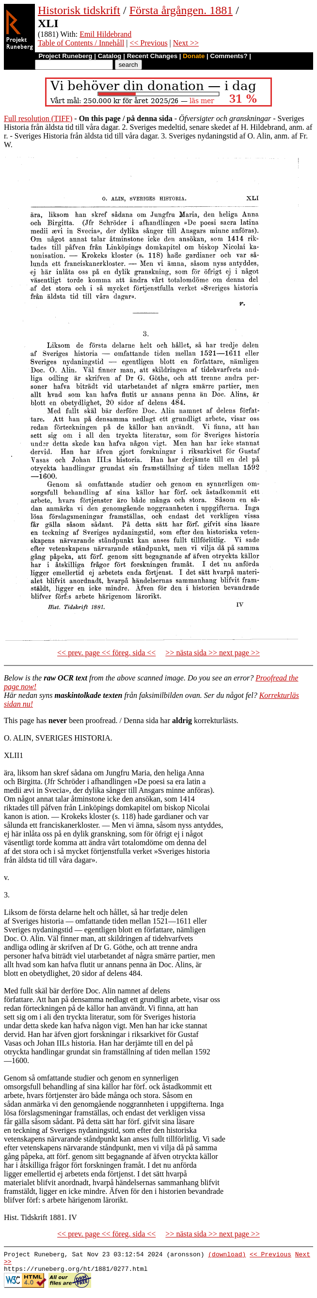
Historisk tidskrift (79, 10)
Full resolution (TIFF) (38, 118)
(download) (227, 1255)
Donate (194, 56)
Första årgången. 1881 (181, 10)
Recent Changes (152, 56)
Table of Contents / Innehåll (81, 43)
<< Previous (149, 43)
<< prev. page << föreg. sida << (106, 653)
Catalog (110, 56)
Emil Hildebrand (105, 34)
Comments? (229, 56)
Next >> (186, 43)
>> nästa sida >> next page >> (212, 653)
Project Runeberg (65, 56)
